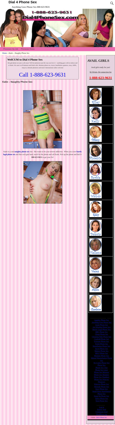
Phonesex (101, 382)
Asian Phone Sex (101, 325)
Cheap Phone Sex (101, 334)
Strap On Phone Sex (101, 396)
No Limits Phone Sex (102, 363)
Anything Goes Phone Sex (101, 322)
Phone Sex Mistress (101, 372)
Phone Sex (102, 365)
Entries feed (101, 410)
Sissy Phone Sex (101, 389)
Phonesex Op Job (10, 49)
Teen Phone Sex (102, 401)
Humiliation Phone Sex (101, 346)
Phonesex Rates (27, 49)
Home (4, 53)
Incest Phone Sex (101, 349)
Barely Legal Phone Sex (102, 330)
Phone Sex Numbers (101, 377)
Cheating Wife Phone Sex (101, 337)
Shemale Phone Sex (101, 387)
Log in (101, 407)
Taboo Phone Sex (101, 399)
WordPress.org (101, 414)
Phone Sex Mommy (101, 375)
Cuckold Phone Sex (101, 339)
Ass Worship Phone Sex (102, 327)
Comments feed (101, 412)
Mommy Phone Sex (101, 356)
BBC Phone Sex (102, 332)
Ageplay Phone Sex (101, 320)
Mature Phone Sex (101, 351)
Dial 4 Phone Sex (23, 2)
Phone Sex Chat (102, 368)
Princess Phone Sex (101, 384)
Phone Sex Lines (101, 370)
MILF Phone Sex (101, 353)
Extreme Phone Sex (101, 341)
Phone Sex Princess (101, 380)
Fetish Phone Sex (101, 344)
